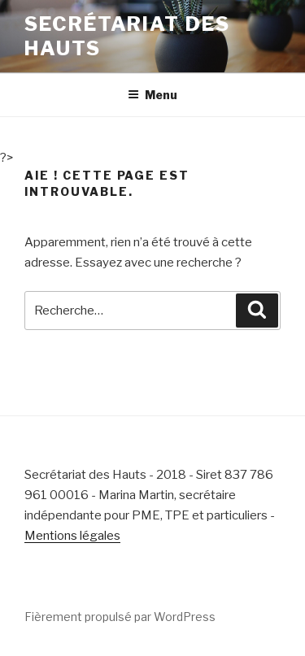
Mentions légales (72, 535)
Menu (152, 95)
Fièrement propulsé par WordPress (120, 616)
